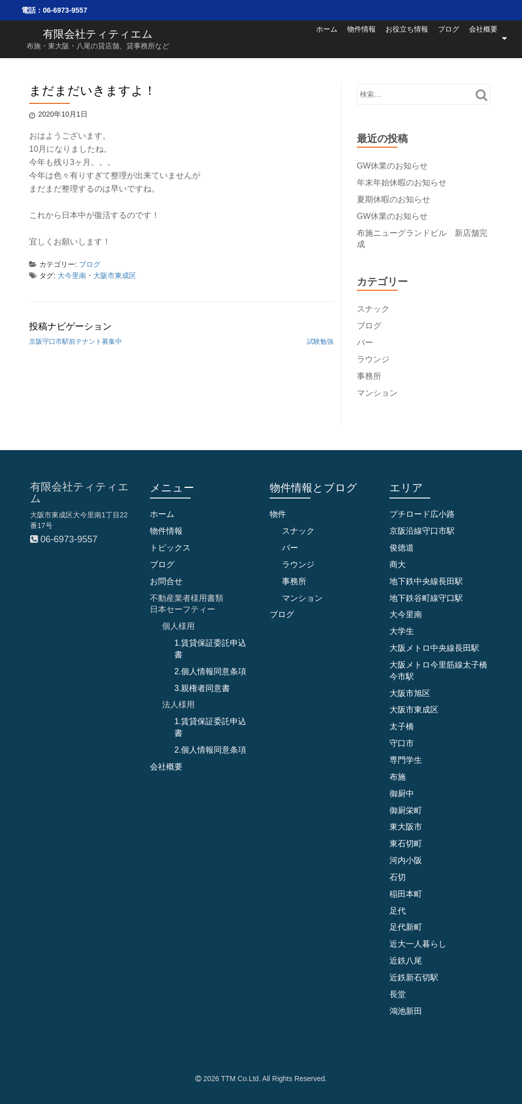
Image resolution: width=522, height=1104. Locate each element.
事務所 (369, 375)
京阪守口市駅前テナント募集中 (75, 341)
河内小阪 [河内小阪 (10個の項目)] (405, 860)
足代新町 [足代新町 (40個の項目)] (405, 927)
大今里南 (72, 275)
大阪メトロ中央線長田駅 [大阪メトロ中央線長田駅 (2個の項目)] (434, 648)
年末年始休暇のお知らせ (402, 182)
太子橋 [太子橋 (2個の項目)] (401, 726)
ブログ (440, 38)
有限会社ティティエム (97, 33)
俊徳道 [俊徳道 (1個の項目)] (401, 547)
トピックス (170, 547)
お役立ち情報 (389, 38)
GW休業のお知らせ (392, 165)
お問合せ (166, 580)
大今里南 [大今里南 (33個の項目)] (405, 614)
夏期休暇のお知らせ (393, 199)
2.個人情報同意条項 (210, 671)
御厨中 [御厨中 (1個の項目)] (401, 793)
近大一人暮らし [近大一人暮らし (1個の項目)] (418, 944)
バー (365, 342)
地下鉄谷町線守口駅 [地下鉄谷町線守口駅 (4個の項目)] (426, 597)
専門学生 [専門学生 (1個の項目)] (405, 760)
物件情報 (335, 38)
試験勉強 (320, 341)
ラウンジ (373, 359)
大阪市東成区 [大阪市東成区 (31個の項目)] (413, 709)
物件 (278, 514)
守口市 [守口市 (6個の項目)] (401, 743)
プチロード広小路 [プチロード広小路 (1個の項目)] (422, 514)
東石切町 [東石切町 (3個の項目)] (405, 843)
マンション (377, 392)
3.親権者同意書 (202, 687)
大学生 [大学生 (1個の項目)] (401, 631)
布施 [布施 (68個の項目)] (397, 776)
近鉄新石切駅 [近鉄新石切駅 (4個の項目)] (413, 977)
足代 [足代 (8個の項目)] (397, 910)
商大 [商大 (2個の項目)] (397, 564)
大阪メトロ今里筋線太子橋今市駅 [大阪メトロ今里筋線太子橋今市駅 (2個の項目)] (438, 670)
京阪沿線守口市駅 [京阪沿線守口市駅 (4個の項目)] (422, 531)
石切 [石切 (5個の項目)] (397, 877)
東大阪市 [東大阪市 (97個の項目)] (405, 826)
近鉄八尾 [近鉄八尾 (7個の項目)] (405, 960)
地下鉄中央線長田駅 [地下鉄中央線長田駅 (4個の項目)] (426, 580)
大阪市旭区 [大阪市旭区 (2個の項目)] (409, 692)
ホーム (292, 38)
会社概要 (483, 38)
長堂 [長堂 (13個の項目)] (397, 994)
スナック (373, 309)
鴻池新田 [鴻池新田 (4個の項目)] (405, 1010)
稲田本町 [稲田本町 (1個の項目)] (405, 894)
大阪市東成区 (114, 275)
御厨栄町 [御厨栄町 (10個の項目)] (405, 810)
